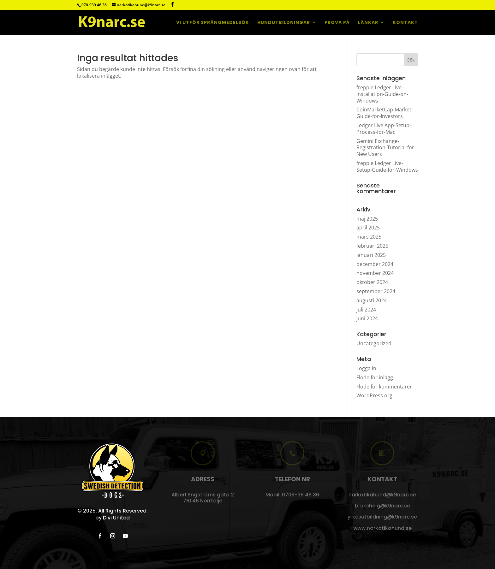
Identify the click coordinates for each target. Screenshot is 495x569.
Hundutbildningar (283, 23)
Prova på (337, 23)
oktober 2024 (372, 282)
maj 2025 (367, 218)
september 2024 (375, 291)
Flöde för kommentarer (384, 386)
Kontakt (405, 23)
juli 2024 (366, 309)
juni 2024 (367, 318)
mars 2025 (368, 236)
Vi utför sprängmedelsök (212, 23)
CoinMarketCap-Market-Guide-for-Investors (384, 113)
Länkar (368, 23)
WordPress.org (374, 395)
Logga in (366, 368)
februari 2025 (372, 245)
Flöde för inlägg (374, 377)
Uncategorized (373, 343)
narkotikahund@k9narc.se (382, 494)
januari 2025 (371, 255)
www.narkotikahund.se (382, 528)
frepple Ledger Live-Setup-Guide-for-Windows (387, 166)
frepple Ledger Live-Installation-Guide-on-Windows (382, 94)
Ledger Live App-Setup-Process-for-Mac (383, 128)
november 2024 (375, 273)
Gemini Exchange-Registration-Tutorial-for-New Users (386, 148)
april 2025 (368, 227)
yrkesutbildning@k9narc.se (382, 516)
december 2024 (374, 264)
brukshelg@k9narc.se (382, 505)
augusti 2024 (371, 300)
